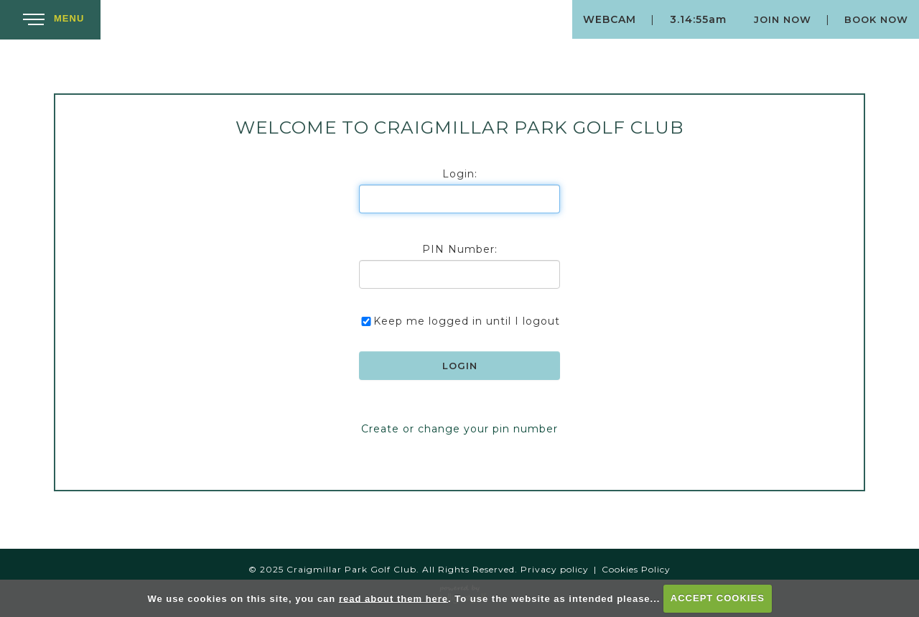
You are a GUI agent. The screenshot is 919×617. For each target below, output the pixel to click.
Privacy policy (555, 569)
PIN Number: (460, 249)
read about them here (393, 598)
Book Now (876, 19)
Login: (459, 173)
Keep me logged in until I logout (459, 321)
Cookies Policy (636, 569)
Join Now (782, 19)
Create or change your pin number (459, 428)
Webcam (609, 19)
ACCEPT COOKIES (718, 598)
